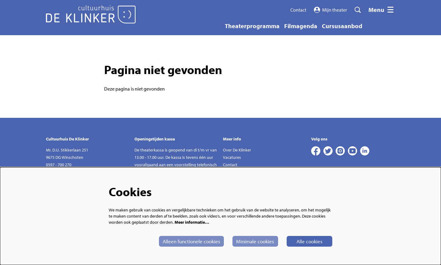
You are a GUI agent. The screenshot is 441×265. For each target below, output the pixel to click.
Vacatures (232, 157)
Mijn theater (330, 10)
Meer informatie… (192, 221)
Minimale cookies (249, 240)
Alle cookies (307, 240)
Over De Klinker (237, 150)
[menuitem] (252, 26)
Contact (298, 10)
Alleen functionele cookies (182, 240)
